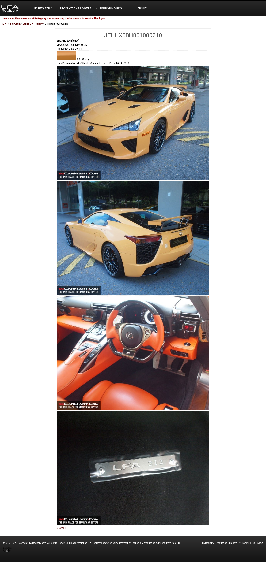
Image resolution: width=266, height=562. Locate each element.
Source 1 (61, 528)
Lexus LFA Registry (33, 24)
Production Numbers (75, 8)
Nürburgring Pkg (109, 8)
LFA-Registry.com (11, 24)
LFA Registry (42, 8)
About (141, 8)
